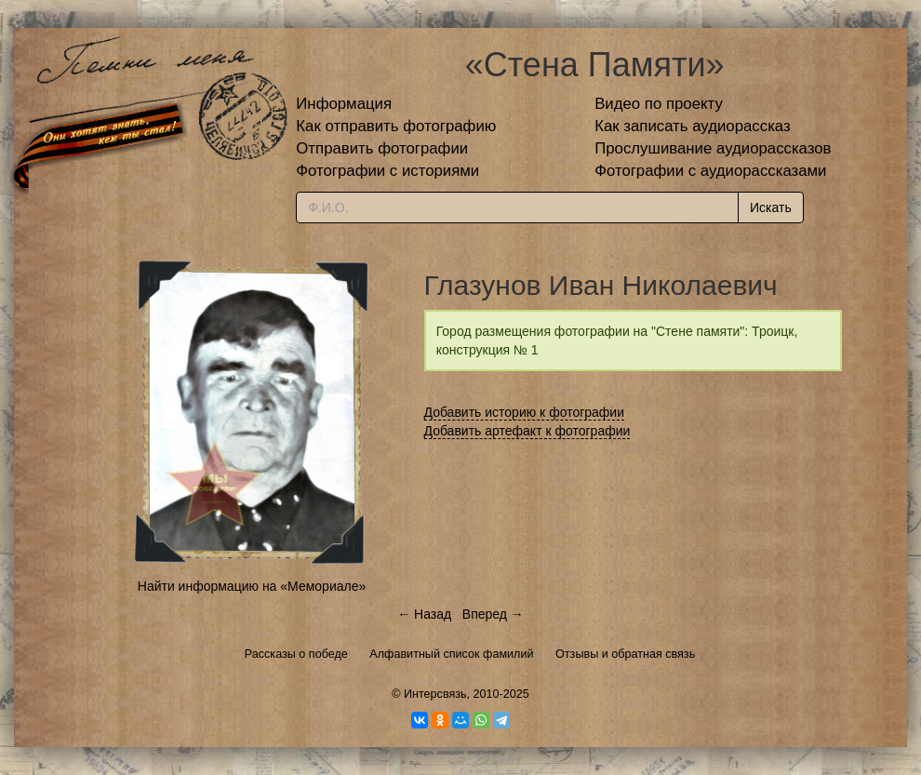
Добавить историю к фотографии (524, 412)
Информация (344, 104)
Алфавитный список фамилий (451, 654)
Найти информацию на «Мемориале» (252, 586)
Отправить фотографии (382, 148)
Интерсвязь (435, 694)
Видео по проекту (658, 104)
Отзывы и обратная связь (625, 654)
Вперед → (493, 614)
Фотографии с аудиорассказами (710, 171)
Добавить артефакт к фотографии (527, 430)
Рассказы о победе (296, 654)
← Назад (424, 614)
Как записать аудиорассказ (692, 126)
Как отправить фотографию (396, 126)
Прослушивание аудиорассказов (712, 148)
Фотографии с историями (387, 171)
